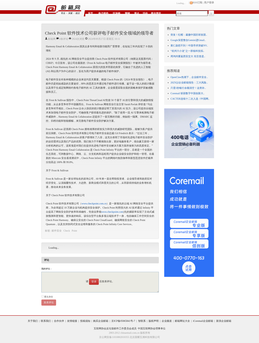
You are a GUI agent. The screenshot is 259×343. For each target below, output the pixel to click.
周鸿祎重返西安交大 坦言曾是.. (188, 56)
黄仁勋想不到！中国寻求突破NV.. (189, 45)
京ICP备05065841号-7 (123, 321)
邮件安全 (57, 230)
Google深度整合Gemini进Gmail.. (188, 40)
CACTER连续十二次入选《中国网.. (190, 98)
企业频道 (167, 321)
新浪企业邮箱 (223, 321)
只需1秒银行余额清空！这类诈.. (188, 88)
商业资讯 (156, 13)
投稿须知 (85, 321)
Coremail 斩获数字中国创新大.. (188, 93)
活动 (145, 13)
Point (74, 230)
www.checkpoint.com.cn (93, 203)
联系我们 (46, 321)
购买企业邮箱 (100, 321)
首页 (90, 13)
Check (66, 230)
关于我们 (33, 321)
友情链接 (72, 321)
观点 (136, 13)
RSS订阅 (196, 2)
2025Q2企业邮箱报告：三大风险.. (189, 82)
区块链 (116, 13)
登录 (93, 281)
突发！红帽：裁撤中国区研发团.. (189, 34)
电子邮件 (103, 13)
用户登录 (209, 2)
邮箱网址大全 (182, 321)
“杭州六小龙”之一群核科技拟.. (187, 51)
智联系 (142, 321)
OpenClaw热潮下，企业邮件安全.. (189, 77)
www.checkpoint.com (112, 212)
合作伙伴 (59, 321)
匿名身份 (48, 297)
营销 (127, 13)
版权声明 (154, 321)
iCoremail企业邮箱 (203, 321)
